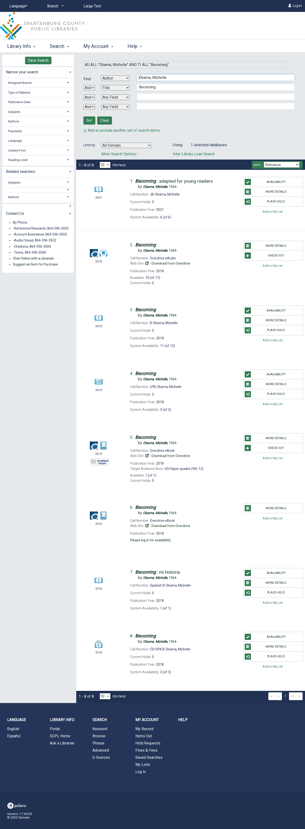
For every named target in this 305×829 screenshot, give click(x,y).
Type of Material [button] (19, 92)
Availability (265, 182)
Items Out (143, 736)
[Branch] (54, 6)
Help (183, 720)
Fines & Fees (146, 750)
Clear (104, 120)
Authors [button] (13, 121)
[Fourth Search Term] (213, 106)
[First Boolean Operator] (89, 87)
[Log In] (289, 6)
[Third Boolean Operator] (89, 107)
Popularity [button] (15, 131)
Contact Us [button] (15, 213)
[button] (38, 189)
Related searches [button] (20, 171)
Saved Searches (149, 757)
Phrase (98, 743)
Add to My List (273, 211)
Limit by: (90, 145)
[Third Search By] (115, 97)
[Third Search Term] (213, 96)
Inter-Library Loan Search (194, 154)
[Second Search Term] (213, 87)
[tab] (38, 71)
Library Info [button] (21, 46)
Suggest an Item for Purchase (35, 264)
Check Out (264, 255)
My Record (144, 729)
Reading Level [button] (17, 160)
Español (13, 736)
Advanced (100, 750)
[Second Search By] (115, 87)
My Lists (142, 764)
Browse (98, 736)
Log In (297, 6)
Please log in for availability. (150, 540)
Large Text (92, 6)
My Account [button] (98, 46)
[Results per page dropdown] (105, 165)
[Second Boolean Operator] (89, 97)
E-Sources (101, 757)
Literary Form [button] (17, 150)
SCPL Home (60, 736)
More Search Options (119, 154)
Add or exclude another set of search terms (121, 130)
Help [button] (134, 46)
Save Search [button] (38, 60)
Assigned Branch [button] (20, 83)
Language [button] (15, 140)
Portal (55, 729)
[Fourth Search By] (115, 107)
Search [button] (59, 46)
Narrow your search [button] (22, 72)
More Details (265, 192)
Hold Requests (147, 743)
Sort (257, 165)
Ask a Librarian (62, 743)
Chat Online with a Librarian (33, 258)
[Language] (17, 6)
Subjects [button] (14, 112)
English (13, 729)
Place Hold (265, 202)
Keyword (99, 729)
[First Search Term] (213, 77)
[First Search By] (115, 78)
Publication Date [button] (19, 102)
